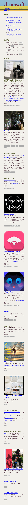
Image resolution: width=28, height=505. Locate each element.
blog (13, 9)
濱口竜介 (6, 433)
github (6, 10)
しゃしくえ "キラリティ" (10, 415)
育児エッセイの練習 (10, 481)
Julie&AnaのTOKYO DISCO (12, 251)
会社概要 (7, 9)
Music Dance (8, 131)
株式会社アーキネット (9, 180)
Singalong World (9, 214)
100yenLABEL (8, 362)
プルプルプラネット (10, 292)
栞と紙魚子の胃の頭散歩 (11, 493)
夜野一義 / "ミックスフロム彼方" (12, 412)
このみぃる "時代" (8, 420)
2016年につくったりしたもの (13, 25)
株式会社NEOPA (14, 261)
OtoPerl (6, 311)
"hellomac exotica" (8, 418)
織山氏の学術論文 (15, 183)
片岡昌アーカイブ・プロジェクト (13, 469)
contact (19, 9)
